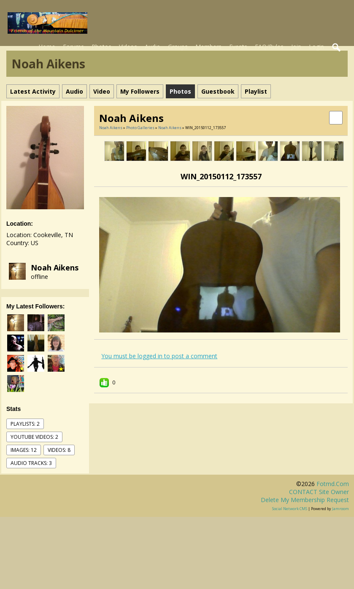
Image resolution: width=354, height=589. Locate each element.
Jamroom (340, 508)
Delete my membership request (305, 500)
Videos (128, 47)
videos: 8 (59, 450)
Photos (101, 47)
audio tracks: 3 (31, 463)
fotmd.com (332, 484)
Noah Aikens (54, 267)
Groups (178, 47)
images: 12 (24, 450)
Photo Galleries (140, 127)
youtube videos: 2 (34, 436)
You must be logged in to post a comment (159, 356)
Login (316, 47)
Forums (73, 47)
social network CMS (289, 508)
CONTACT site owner (319, 492)
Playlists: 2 (25, 423)
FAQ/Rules (269, 47)
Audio (152, 47)
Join (296, 47)
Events (238, 47)
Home (46, 47)
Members (208, 47)
